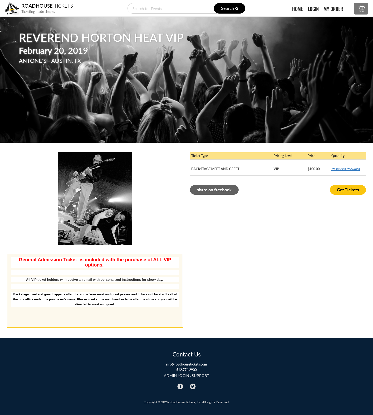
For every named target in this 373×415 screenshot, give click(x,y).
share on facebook (214, 189)
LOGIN (313, 9)
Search (229, 8)
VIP (276, 169)
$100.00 (314, 169)
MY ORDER (333, 9)
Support (200, 375)
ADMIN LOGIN (176, 375)
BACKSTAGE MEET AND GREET (215, 169)
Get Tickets (348, 189)
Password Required (345, 169)
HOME (297, 9)
